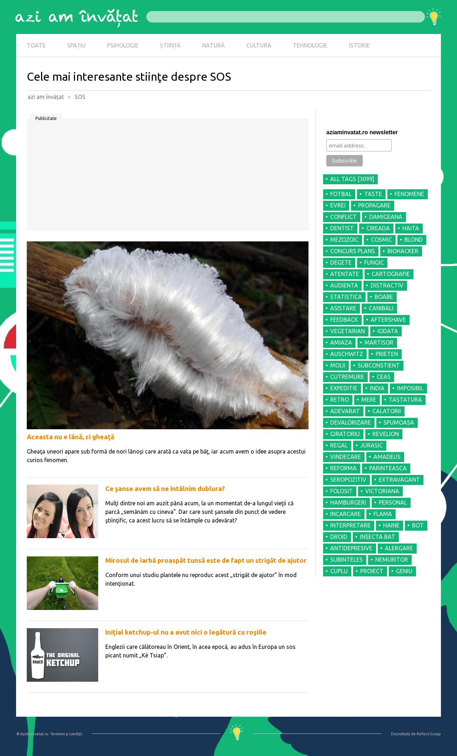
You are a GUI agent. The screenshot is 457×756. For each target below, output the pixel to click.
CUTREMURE (347, 377)
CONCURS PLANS (352, 251)
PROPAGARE (374, 205)
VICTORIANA (382, 491)
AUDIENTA (344, 285)
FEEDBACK (344, 319)
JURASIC (371, 445)
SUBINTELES (346, 559)
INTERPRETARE (350, 525)
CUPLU (339, 571)
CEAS (384, 377)
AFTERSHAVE (388, 319)
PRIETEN (387, 354)
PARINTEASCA (388, 468)
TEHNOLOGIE (310, 45)
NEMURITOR (391, 559)
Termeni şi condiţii (66, 734)
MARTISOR (379, 342)
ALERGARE (399, 548)
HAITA (410, 228)
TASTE (373, 194)
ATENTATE (344, 274)
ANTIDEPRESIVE (351, 548)
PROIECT (371, 571)
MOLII (337, 365)
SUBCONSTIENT (379, 365)
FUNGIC (374, 262)
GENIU (404, 571)
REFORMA (343, 468)
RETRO (339, 399)
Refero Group (429, 734)
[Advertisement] (167, 177)
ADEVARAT (345, 411)
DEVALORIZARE (350, 422)
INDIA (377, 388)
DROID (338, 537)
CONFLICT (343, 217)
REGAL (339, 445)
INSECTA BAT (377, 537)
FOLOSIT (341, 491)
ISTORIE (359, 45)
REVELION (385, 434)
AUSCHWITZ (346, 354)
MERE (368, 399)
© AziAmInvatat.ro (32, 734)
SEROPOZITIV (348, 479)
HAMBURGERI (348, 502)
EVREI (338, 205)
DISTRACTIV (387, 285)
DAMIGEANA (385, 217)
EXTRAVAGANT (399, 479)
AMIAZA (341, 342)
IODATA (387, 331)
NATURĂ (213, 45)
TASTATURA (405, 399)
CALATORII (386, 411)
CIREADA (378, 228)
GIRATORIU (345, 434)
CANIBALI (381, 308)
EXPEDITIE (343, 388)
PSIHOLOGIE (123, 45)
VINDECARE (345, 457)
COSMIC (381, 239)
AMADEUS (387, 457)
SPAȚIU (76, 45)
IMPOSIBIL (410, 388)
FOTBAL (341, 194)
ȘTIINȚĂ (170, 45)
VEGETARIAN (347, 331)
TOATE (36, 45)
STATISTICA (346, 297)
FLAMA (382, 514)
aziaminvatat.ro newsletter (362, 132)
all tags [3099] (352, 179)
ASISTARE (343, 308)
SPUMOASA (398, 422)
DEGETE (341, 262)
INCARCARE (345, 514)
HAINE (391, 525)
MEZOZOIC (344, 239)
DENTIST (342, 228)
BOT (418, 525)
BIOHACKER (402, 251)
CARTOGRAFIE (391, 274)
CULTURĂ (258, 45)
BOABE (384, 297)
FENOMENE (409, 194)
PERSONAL (393, 502)
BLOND (414, 239)
